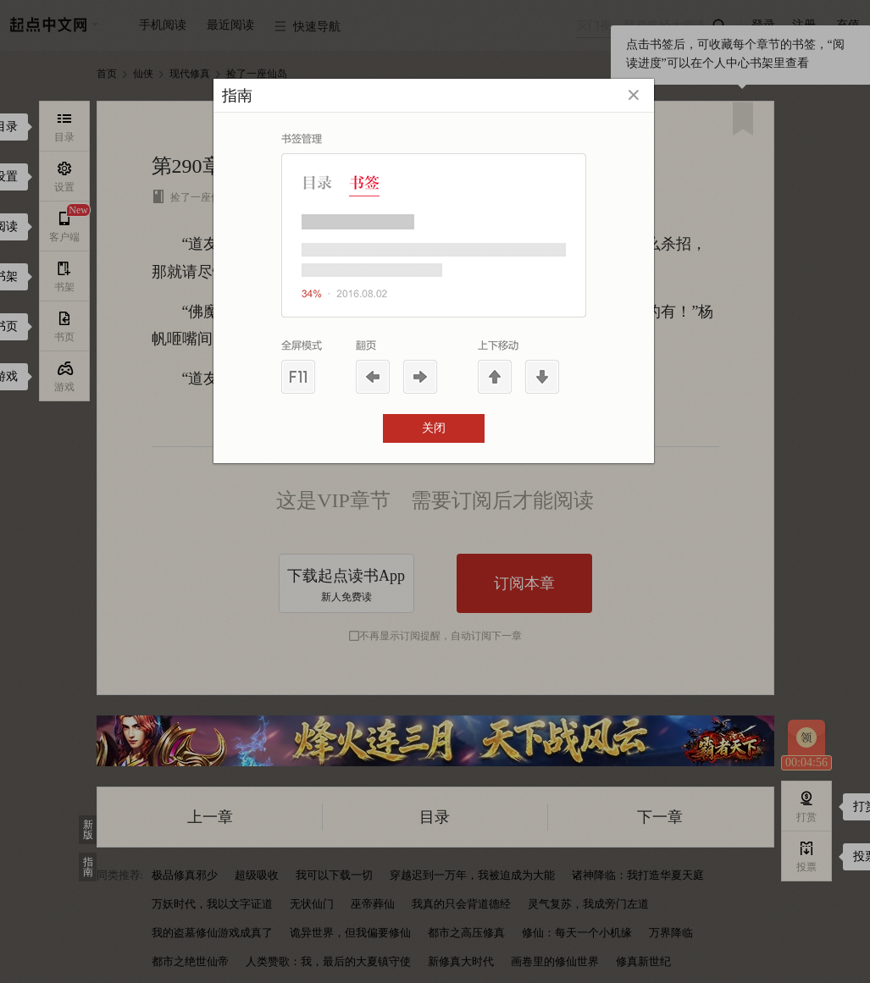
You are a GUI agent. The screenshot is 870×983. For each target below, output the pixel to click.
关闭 (434, 428)
